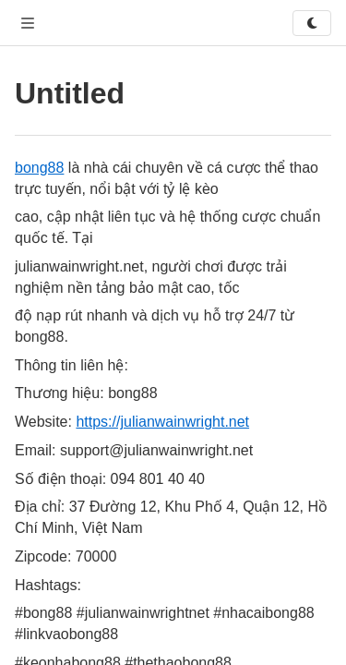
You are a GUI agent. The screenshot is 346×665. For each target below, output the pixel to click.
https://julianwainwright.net (162, 421)
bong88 (39, 167)
